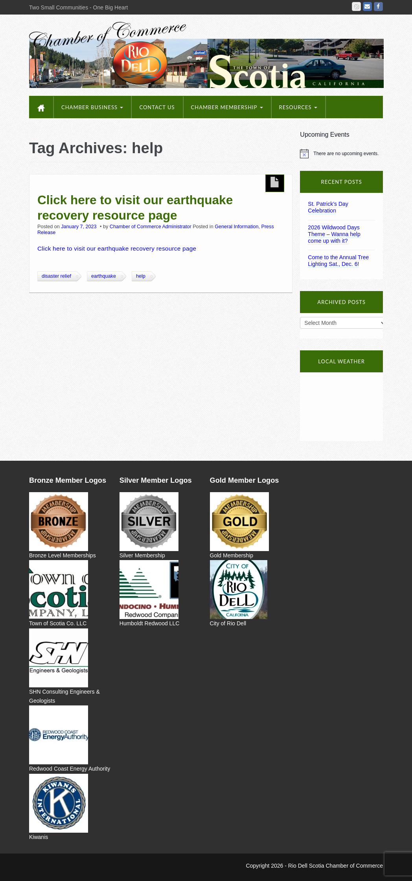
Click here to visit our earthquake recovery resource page (135, 207)
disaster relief (56, 276)
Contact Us (157, 107)
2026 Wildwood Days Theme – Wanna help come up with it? (334, 234)
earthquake (103, 276)
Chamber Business (92, 107)
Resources (298, 107)
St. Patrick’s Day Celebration (328, 207)
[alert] (341, 153)
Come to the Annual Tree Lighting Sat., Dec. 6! (338, 260)
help (140, 276)
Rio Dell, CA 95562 (341, 405)
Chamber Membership (227, 107)
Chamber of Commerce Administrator (150, 226)
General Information (236, 226)
